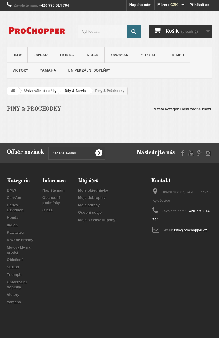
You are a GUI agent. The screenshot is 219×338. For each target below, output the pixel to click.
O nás (47, 210)
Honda (67, 54)
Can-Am (40, 54)
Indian (92, 54)
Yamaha (48, 70)
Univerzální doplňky (89, 70)
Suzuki (148, 54)
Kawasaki (119, 54)
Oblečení (15, 260)
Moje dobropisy (92, 198)
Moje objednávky (93, 190)
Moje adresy (89, 205)
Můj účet (88, 181)
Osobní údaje (90, 212)
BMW (17, 54)
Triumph (175, 54)
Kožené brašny (20, 240)
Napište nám (140, 5)
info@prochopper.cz (190, 230)
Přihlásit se (199, 5)
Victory (20, 70)
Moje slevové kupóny (96, 220)
